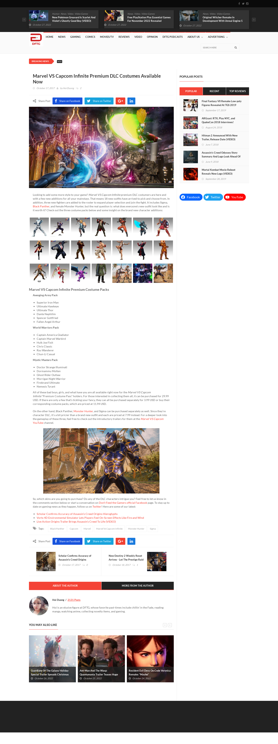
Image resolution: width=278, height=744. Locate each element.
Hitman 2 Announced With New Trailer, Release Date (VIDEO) (219, 137)
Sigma (153, 528)
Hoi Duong (68, 88)
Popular (191, 91)
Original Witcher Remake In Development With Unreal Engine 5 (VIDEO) (223, 21)
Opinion (152, 36)
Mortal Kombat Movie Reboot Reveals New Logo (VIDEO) (218, 171)
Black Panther (41, 206)
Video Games (81, 13)
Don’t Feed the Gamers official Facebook (123, 502)
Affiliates (185, 730)
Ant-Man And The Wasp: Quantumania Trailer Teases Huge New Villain (99, 674)
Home (49, 36)
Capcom (74, 528)
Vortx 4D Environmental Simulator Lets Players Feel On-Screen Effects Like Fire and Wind (90, 517)
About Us (195, 37)
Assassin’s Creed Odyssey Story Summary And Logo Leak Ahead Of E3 (221, 156)
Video (70, 13)
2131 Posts (74, 600)
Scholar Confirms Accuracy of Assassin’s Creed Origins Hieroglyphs (77, 513)
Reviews (124, 36)
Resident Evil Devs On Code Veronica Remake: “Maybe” (150, 672)
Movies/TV (107, 36)
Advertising (218, 37)
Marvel (87, 528)
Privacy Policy (242, 734)
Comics (90, 36)
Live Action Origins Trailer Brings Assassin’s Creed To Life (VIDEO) (76, 521)
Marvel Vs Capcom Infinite (109, 528)
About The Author (65, 586)
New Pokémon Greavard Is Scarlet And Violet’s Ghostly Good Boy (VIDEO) (73, 19)
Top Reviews (237, 91)
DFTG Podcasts (173, 36)
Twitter (96, 506)
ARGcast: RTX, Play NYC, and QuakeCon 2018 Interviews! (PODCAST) (218, 122)
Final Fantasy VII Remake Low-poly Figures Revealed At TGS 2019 (222, 103)
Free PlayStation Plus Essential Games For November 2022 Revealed (149, 19)
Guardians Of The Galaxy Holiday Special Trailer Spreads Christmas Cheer (50, 674)
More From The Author (138, 586)
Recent (214, 91)
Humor (55, 13)
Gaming (75, 36)
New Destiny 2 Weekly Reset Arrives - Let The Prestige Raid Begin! (126, 559)
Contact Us (228, 730)
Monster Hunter (83, 411)
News (63, 13)
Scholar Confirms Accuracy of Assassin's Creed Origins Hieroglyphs (75, 559)
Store (198, 730)
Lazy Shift (212, 730)
